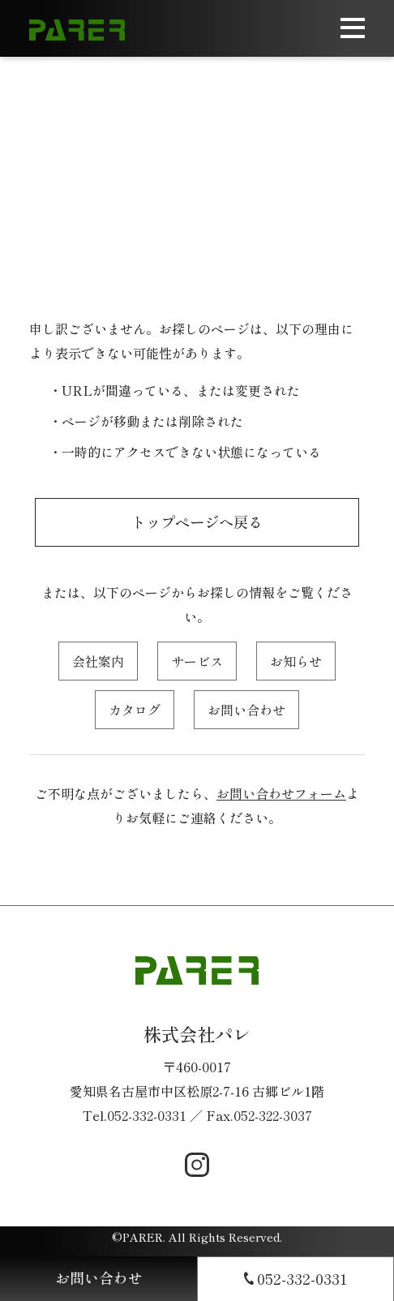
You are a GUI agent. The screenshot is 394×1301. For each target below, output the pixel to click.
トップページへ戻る (197, 521)
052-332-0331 (146, 1115)
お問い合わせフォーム (281, 793)
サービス (197, 661)
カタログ (135, 709)
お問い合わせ (246, 709)
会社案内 (98, 661)
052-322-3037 (272, 1115)
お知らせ (296, 661)
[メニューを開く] (352, 28)
